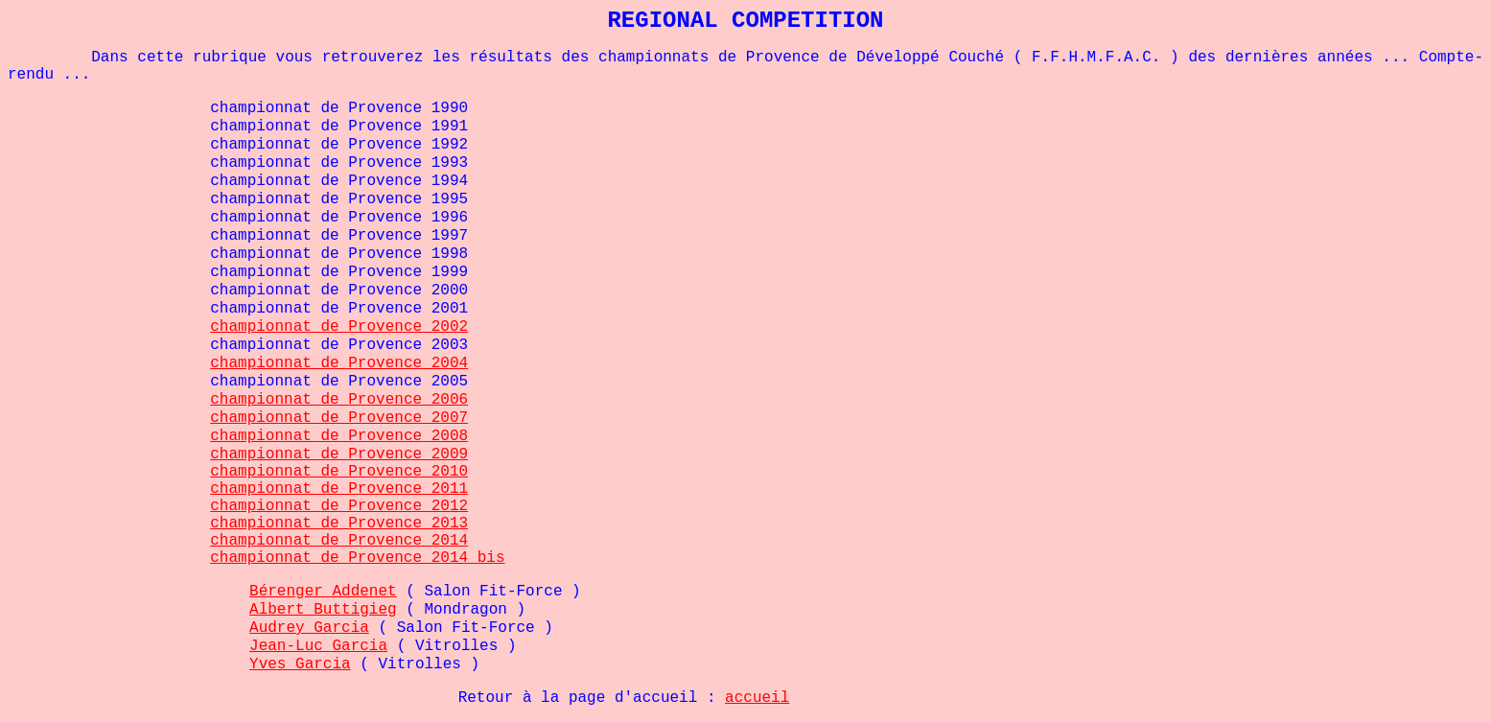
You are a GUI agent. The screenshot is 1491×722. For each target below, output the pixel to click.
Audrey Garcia (309, 628)
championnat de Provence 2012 (339, 506)
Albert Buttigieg (323, 609)
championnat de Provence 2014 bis (357, 558)
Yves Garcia (300, 664)
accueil (757, 698)
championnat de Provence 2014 (339, 540)
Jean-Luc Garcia (318, 646)
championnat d (270, 327)
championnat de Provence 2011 (339, 489)
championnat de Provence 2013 (339, 523)
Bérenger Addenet (323, 591)
